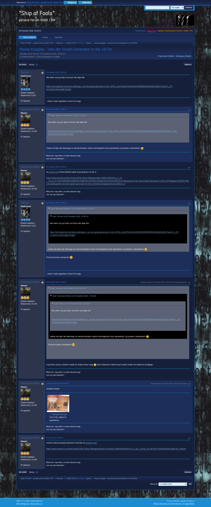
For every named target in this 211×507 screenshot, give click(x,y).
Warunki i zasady (179, 501)
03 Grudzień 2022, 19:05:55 (56, 282)
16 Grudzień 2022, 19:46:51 (58, 383)
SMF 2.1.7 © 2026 (23, 501)
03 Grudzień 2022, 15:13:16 (56, 167)
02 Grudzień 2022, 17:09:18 (56, 109)
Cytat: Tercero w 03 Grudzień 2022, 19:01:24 (68, 288)
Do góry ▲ (191, 501)
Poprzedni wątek (166, 56)
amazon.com (91, 443)
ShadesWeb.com (36, 504)
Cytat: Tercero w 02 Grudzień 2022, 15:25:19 (68, 115)
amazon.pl (53, 172)
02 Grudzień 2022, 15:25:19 (56, 72)
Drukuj (188, 64)
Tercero (25, 72)
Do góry (23, 472)
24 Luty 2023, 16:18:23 (54, 438)
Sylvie (88, 43)
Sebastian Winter (30, 109)
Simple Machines (36, 501)
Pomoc (169, 501)
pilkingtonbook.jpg (58, 414)
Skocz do (153, 484)
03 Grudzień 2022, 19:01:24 (56, 203)
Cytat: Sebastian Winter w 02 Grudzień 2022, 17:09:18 (72, 209)
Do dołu (23, 64)
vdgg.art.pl (151, 31)
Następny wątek (183, 56)
